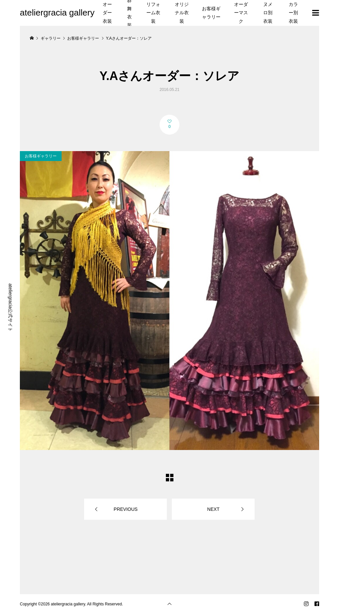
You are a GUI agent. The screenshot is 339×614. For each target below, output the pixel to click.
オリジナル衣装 (182, 12)
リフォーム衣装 (153, 12)
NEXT (213, 509)
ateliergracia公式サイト (10, 307)
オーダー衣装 (107, 12)
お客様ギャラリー (211, 13)
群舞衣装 (129, 13)
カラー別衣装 (293, 12)
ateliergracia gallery (57, 13)
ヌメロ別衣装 (267, 12)
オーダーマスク (241, 12)
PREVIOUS (125, 509)
